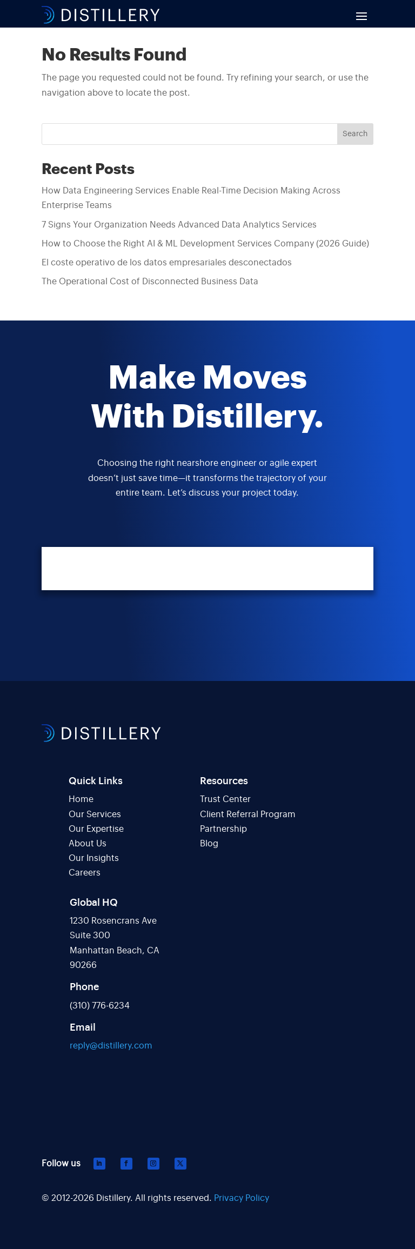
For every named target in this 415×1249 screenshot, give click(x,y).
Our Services (95, 814)
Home (81, 799)
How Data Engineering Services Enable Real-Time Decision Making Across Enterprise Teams (191, 198)
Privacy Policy (241, 1198)
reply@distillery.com (111, 1045)
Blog (209, 843)
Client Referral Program (248, 814)
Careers (85, 873)
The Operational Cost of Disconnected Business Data (150, 281)
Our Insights (94, 858)
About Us (87, 843)
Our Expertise (96, 829)
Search (355, 134)
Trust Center (225, 799)
